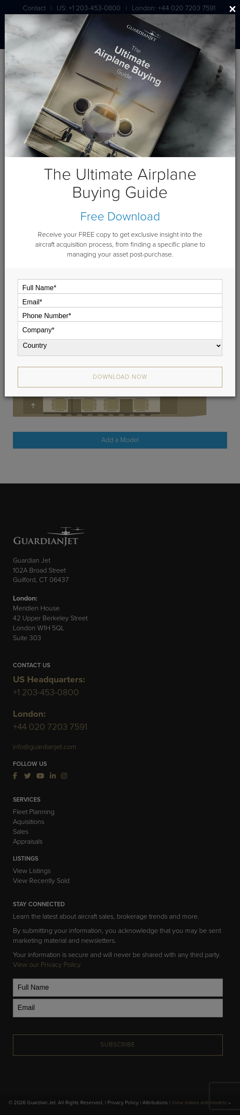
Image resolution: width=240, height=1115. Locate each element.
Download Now (120, 377)
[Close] (232, 9)
